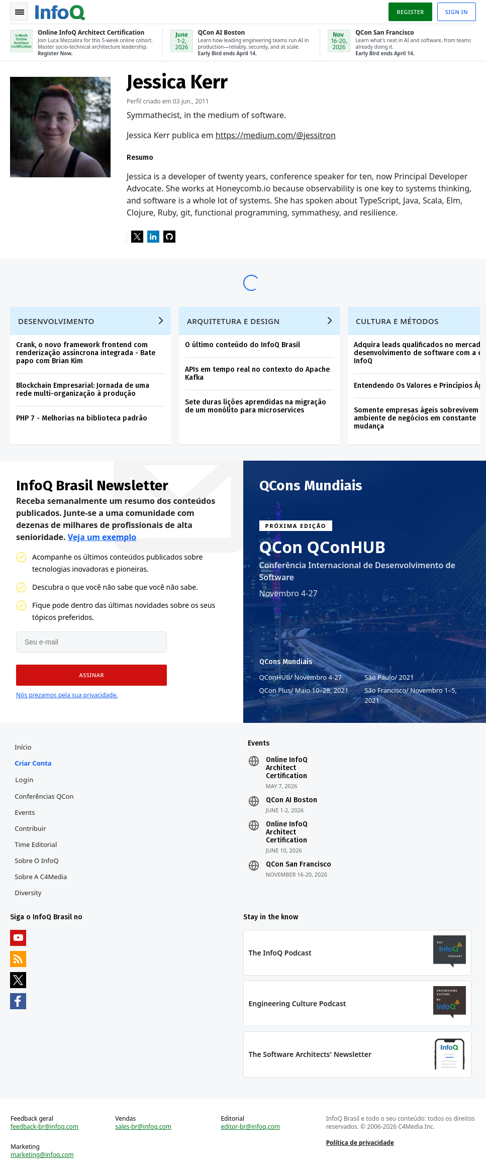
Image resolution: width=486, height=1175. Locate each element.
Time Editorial (36, 844)
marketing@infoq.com (42, 1155)
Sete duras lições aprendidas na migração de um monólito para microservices (255, 406)
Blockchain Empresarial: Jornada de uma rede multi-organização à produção (82, 389)
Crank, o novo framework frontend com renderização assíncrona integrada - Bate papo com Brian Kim (85, 353)
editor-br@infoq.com (250, 1127)
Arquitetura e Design (233, 321)
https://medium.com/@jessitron (276, 135)
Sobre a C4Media (41, 876)
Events (25, 812)
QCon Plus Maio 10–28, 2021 (304, 690)
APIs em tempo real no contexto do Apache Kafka (257, 373)
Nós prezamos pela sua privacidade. (67, 695)
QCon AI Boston (291, 800)
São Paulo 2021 (389, 677)
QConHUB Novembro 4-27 (300, 677)
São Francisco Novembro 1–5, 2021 (410, 695)
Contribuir (30, 828)
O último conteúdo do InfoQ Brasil (242, 345)
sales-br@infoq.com (143, 1127)
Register (410, 12)
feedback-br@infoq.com (44, 1127)
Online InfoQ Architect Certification (287, 768)
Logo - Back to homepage (60, 11)
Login (24, 779)
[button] (91, 675)
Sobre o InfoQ (36, 860)
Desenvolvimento (56, 321)
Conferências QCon (44, 796)
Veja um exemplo (102, 537)
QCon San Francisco (298, 865)
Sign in (456, 12)
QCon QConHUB (322, 547)
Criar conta (33, 763)
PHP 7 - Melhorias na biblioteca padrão (81, 418)
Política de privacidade (360, 1142)
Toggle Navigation (19, 12)
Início (23, 747)
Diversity (28, 892)
